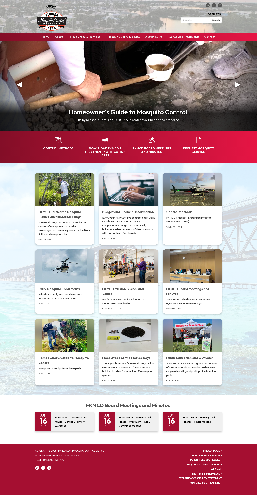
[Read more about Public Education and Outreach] (192, 352)
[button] (19, 86)
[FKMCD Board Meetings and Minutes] (151, 143)
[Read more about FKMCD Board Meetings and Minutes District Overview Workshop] (64, 421)
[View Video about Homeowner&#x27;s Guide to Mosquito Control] (64, 352)
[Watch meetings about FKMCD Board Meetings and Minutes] (192, 281)
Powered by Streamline (205, 482)
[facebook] (214, 6)
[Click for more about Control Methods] (192, 209)
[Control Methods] (58, 141)
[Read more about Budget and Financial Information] (128, 209)
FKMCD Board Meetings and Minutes (128, 405)
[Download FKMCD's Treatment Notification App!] (105, 144)
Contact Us (214, 13)
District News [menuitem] (153, 37)
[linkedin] (208, 6)
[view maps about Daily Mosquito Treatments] (64, 281)
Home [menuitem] (46, 37)
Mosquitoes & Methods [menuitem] (85, 37)
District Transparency (207, 473)
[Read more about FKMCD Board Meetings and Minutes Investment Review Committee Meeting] (128, 421)
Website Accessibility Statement (200, 478)
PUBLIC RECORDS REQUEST (206, 459)
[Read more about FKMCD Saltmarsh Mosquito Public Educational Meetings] (64, 209)
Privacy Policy (212, 450)
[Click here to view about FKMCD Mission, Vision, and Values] (128, 281)
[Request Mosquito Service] (198, 143)
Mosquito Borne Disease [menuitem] (124, 37)
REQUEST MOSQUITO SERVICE (204, 464)
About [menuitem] (59, 37)
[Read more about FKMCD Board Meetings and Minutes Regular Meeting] (192, 421)
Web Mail (216, 469)
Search (216, 19)
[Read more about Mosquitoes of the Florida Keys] (128, 352)
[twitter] (220, 6)
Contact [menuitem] (209, 37)
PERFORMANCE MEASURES (207, 455)
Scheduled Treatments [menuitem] (184, 37)
